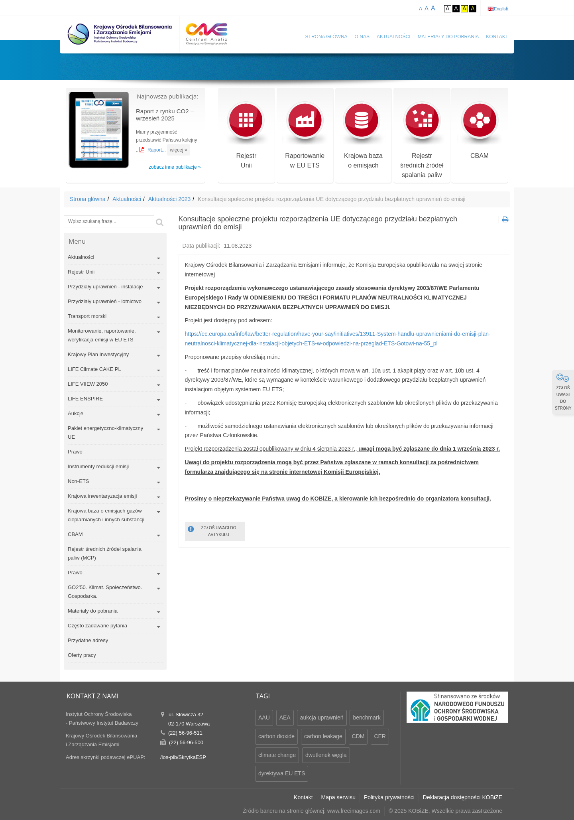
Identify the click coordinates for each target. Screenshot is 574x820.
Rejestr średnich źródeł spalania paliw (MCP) (105, 553)
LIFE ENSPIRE (85, 399)
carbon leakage (323, 736)
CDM (358, 736)
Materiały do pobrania (448, 36)
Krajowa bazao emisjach (363, 135)
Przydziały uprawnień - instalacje (105, 287)
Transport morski (87, 316)
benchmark (366, 717)
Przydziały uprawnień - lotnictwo (105, 301)
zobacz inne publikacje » (175, 167)
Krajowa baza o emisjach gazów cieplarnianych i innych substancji (106, 515)
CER (380, 736)
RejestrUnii (246, 135)
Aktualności (394, 36)
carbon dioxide (276, 736)
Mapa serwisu (338, 797)
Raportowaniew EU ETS (305, 135)
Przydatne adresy (88, 640)
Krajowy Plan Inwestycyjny (98, 354)
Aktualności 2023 (169, 199)
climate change (277, 755)
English (501, 8)
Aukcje (75, 413)
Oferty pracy (82, 655)
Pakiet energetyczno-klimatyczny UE (105, 432)
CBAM (480, 130)
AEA (285, 717)
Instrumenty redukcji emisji (98, 466)
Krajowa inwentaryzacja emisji (102, 496)
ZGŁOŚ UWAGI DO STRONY (563, 391)
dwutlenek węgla (326, 755)
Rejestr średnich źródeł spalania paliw (422, 139)
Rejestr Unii (81, 272)
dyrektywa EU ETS (281, 773)
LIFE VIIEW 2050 (88, 384)
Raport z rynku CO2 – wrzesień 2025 (165, 115)
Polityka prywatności (389, 797)
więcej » (178, 150)
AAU (264, 717)
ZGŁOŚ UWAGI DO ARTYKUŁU (212, 530)
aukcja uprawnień (322, 717)
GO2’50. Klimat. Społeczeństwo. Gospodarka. (105, 591)
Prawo (75, 452)
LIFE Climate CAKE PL (94, 369)
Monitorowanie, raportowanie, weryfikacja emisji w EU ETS (102, 335)
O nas (362, 36)
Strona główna (326, 36)
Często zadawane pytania (97, 626)
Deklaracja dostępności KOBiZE (462, 797)
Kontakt (497, 36)
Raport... (157, 150)
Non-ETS (78, 481)
